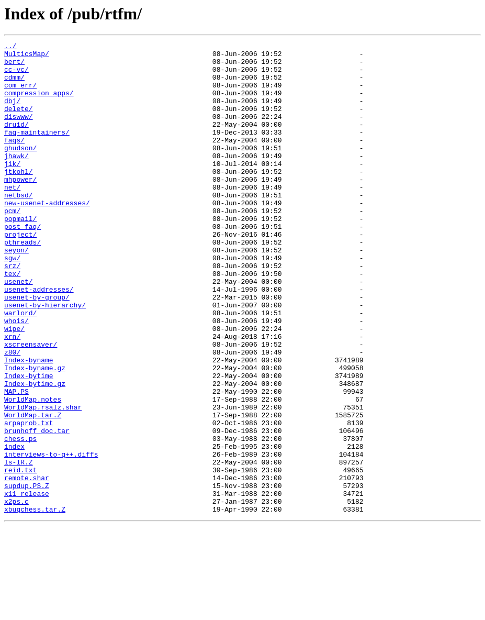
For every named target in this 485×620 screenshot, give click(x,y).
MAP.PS (16, 462)
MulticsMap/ (26, 56)
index (14, 528)
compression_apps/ (39, 103)
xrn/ (12, 396)
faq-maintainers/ (37, 151)
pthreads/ (22, 282)
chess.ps (20, 518)
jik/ (12, 188)
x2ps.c (16, 594)
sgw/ (12, 301)
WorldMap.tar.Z (32, 490)
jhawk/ (16, 179)
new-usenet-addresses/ (47, 235)
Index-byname (28, 424)
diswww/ (18, 132)
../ (10, 47)
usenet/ (18, 330)
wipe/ (14, 386)
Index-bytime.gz (34, 452)
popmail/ (20, 254)
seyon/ (16, 292)
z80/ (12, 414)
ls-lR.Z (18, 546)
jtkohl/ (18, 198)
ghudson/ (20, 169)
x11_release (26, 584)
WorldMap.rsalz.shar (43, 480)
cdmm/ (14, 85)
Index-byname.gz (34, 433)
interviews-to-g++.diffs (51, 537)
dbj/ (12, 113)
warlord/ (20, 367)
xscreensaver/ (30, 405)
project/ (20, 273)
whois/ (16, 377)
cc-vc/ (16, 75)
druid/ (16, 141)
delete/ (18, 122)
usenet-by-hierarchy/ (45, 358)
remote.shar (26, 565)
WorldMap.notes (32, 471)
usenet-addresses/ (39, 339)
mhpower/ (20, 207)
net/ (12, 217)
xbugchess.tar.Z (34, 603)
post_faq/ (22, 264)
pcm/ (12, 245)
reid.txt (20, 556)
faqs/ (14, 160)
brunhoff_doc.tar (37, 509)
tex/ (12, 320)
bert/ (14, 66)
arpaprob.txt (28, 499)
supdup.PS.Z (26, 575)
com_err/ (20, 94)
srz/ (12, 311)
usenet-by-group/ (37, 348)
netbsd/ (18, 226)
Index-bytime (28, 443)
